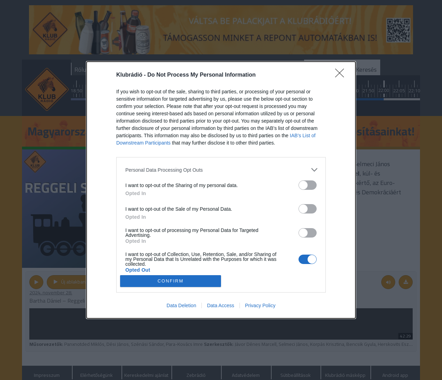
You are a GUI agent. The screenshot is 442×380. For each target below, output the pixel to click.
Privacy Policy (260, 305)
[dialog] (221, 190)
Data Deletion (181, 305)
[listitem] (221, 169)
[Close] (341, 75)
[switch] (308, 185)
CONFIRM (170, 281)
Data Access (220, 305)
